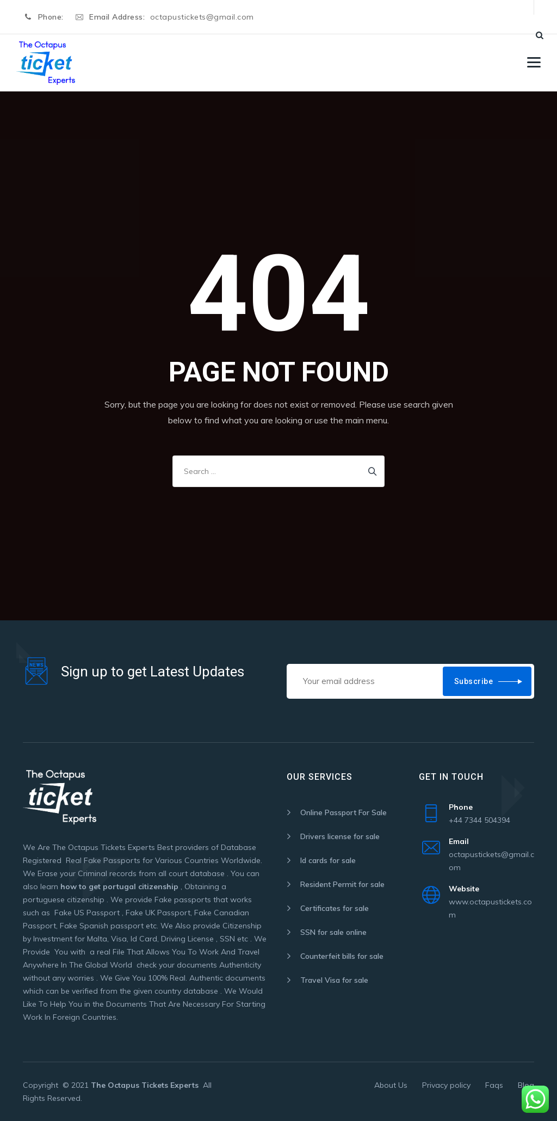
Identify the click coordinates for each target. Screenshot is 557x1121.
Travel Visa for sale (334, 980)
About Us (390, 1085)
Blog (526, 1085)
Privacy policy (446, 1085)
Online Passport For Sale (343, 812)
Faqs (494, 1085)
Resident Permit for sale (342, 884)
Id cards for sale (328, 860)
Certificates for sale (334, 908)
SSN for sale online (333, 932)
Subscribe (473, 681)
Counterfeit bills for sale (341, 956)
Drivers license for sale (340, 836)
